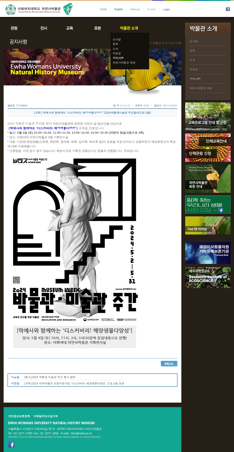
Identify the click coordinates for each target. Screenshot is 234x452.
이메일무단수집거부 (45, 416)
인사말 (117, 39)
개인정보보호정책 (19, 416)
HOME (103, 9)
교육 (70, 28)
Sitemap (135, 9)
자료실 (117, 53)
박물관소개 (129, 28)
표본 (97, 28)
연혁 (115, 44)
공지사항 (118, 58)
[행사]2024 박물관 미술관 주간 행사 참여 (50, 377)
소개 (115, 49)
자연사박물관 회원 (124, 62)
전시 (43, 28)
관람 (17, 28)
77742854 (21, 105)
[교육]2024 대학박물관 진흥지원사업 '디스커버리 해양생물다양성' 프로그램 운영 (74, 383)
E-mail (151, 9)
